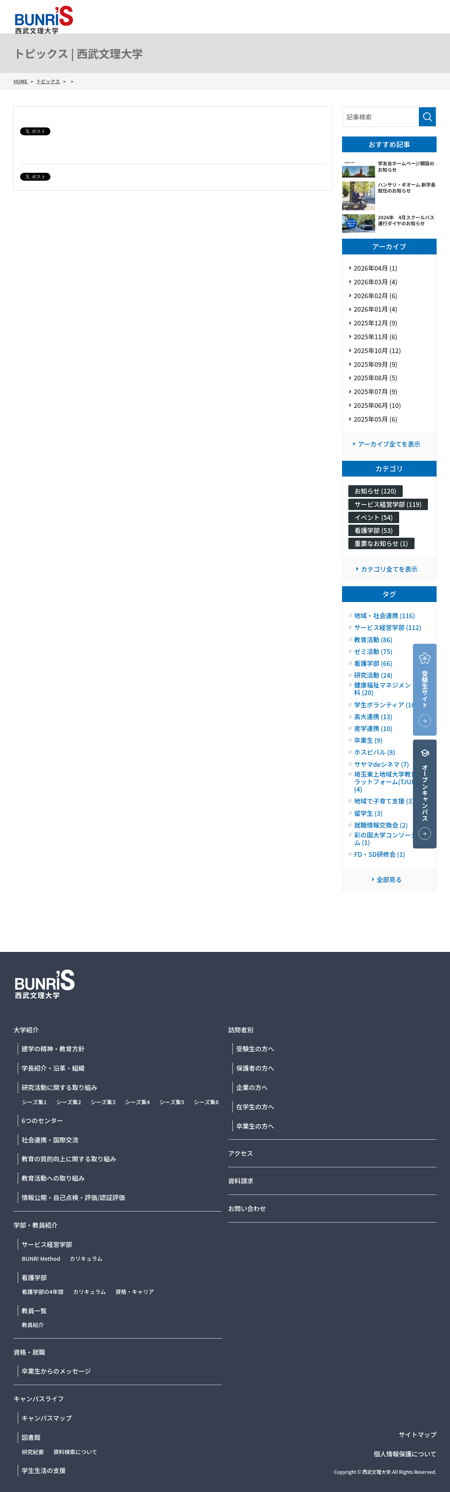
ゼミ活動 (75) (373, 651)
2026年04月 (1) (376, 268)
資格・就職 (346, 30)
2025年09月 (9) (376, 364)
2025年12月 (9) (376, 322)
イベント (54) (374, 517)
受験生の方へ (255, 1048)
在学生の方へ (255, 1106)
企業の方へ (252, 1087)
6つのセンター (42, 1120)
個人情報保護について (405, 1453)
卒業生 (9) (368, 740)
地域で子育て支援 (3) (384, 801)
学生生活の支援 (44, 1470)
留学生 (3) (368, 813)
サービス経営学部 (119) (388, 504)
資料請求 (376, 13)
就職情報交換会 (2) (381, 825)
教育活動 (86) (373, 639)
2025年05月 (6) (376, 419)
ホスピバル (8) (374, 752)
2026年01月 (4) (376, 309)
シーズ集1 (34, 1102)
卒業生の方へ (255, 1126)
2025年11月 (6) (376, 336)
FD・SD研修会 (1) (379, 854)
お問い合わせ (418, 13)
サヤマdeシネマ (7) (381, 764)
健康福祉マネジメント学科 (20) (389, 688)
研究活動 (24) (373, 675)
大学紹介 (235, 30)
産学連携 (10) (373, 728)
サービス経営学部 (47, 1244)
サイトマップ (418, 1434)
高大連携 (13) (373, 716)
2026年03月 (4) (376, 281)
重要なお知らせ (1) (381, 543)
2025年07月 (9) (376, 391)
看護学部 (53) (374, 530)
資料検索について (75, 1452)
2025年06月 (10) (377, 405)
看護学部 (34, 1277)
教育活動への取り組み (53, 1178)
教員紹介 (33, 1325)
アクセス (341, 13)
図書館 (31, 1437)
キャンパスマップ (47, 1418)
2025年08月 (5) (376, 377)
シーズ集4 (137, 1102)
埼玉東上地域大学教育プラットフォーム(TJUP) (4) (389, 781)
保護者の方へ (255, 1068)
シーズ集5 (171, 1102)
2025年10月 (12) (377, 350)
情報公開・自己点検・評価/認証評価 (73, 1197)
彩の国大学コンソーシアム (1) (389, 838)
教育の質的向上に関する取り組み (69, 1158)
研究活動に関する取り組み (59, 1087)
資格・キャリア (134, 1292)
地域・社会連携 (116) (384, 615)
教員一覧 (34, 1310)
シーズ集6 (206, 1102)
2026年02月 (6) (376, 295)
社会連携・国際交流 (50, 1139)
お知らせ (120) (375, 490)
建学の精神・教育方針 (53, 1048)
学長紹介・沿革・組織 (53, 1068)
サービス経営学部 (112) (387, 627)
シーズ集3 (103, 1102)
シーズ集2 (68, 1102)
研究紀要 (33, 1452)
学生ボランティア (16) (385, 705)
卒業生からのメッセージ (56, 1371)
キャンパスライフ (407, 30)
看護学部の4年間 (42, 1292)
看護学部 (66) (373, 663)
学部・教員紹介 (289, 30)
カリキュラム (86, 1258)
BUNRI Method (41, 1258)
